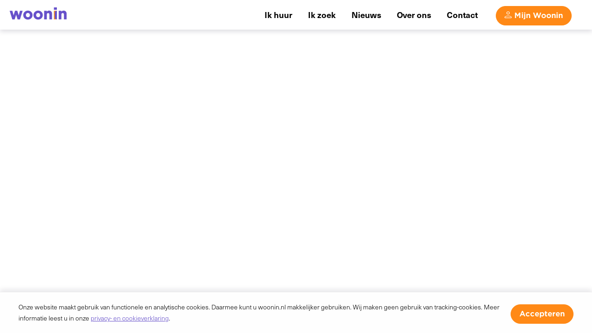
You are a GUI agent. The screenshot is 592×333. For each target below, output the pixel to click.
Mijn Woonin (538, 15)
